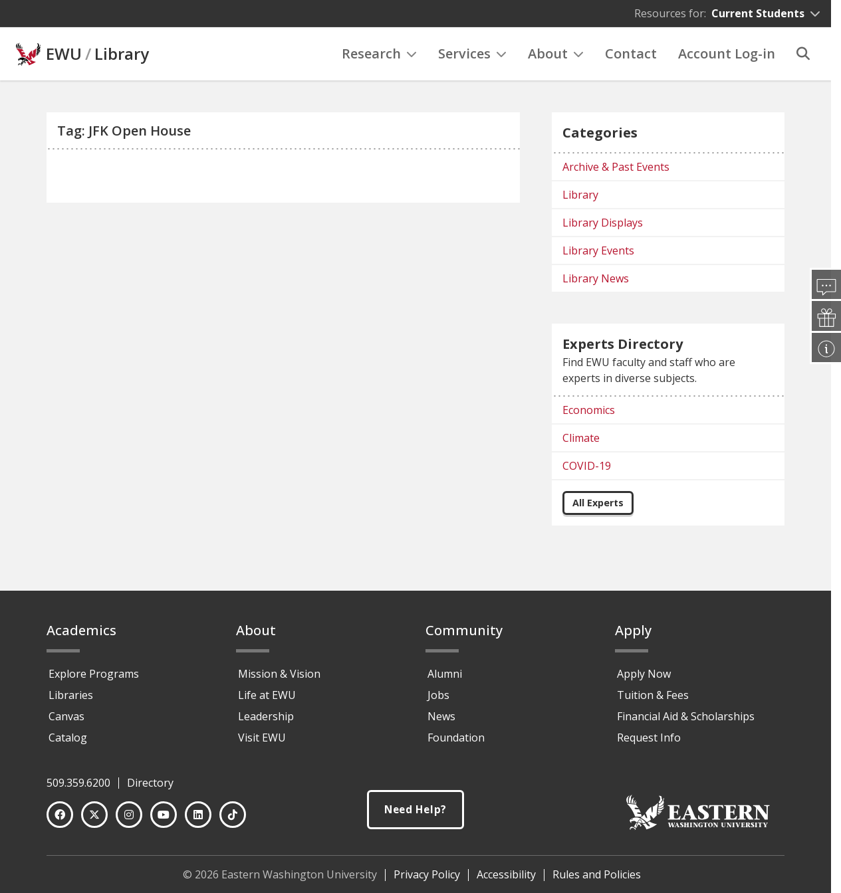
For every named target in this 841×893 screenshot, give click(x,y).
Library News (595, 278)
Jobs (438, 695)
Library (121, 53)
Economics (588, 410)
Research (379, 53)
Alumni (444, 673)
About (556, 53)
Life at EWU (267, 695)
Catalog (68, 737)
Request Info (649, 737)
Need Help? (415, 809)
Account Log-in (726, 53)
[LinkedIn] (198, 814)
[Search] (803, 53)
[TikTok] (232, 814)
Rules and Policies (596, 874)
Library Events (598, 250)
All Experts (598, 502)
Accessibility (506, 874)
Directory (150, 782)
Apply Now (644, 673)
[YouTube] (163, 814)
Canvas (66, 716)
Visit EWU (262, 737)
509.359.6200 (78, 782)
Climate (581, 438)
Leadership (266, 716)
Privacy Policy (427, 874)
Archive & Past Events (615, 166)
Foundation (456, 737)
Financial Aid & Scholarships (686, 716)
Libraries (71, 695)
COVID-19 (586, 465)
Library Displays (602, 222)
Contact (631, 53)
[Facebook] (60, 814)
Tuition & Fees (653, 695)
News (441, 716)
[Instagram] (129, 814)
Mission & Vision (279, 673)
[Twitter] (94, 814)
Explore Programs (94, 673)
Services (472, 53)
